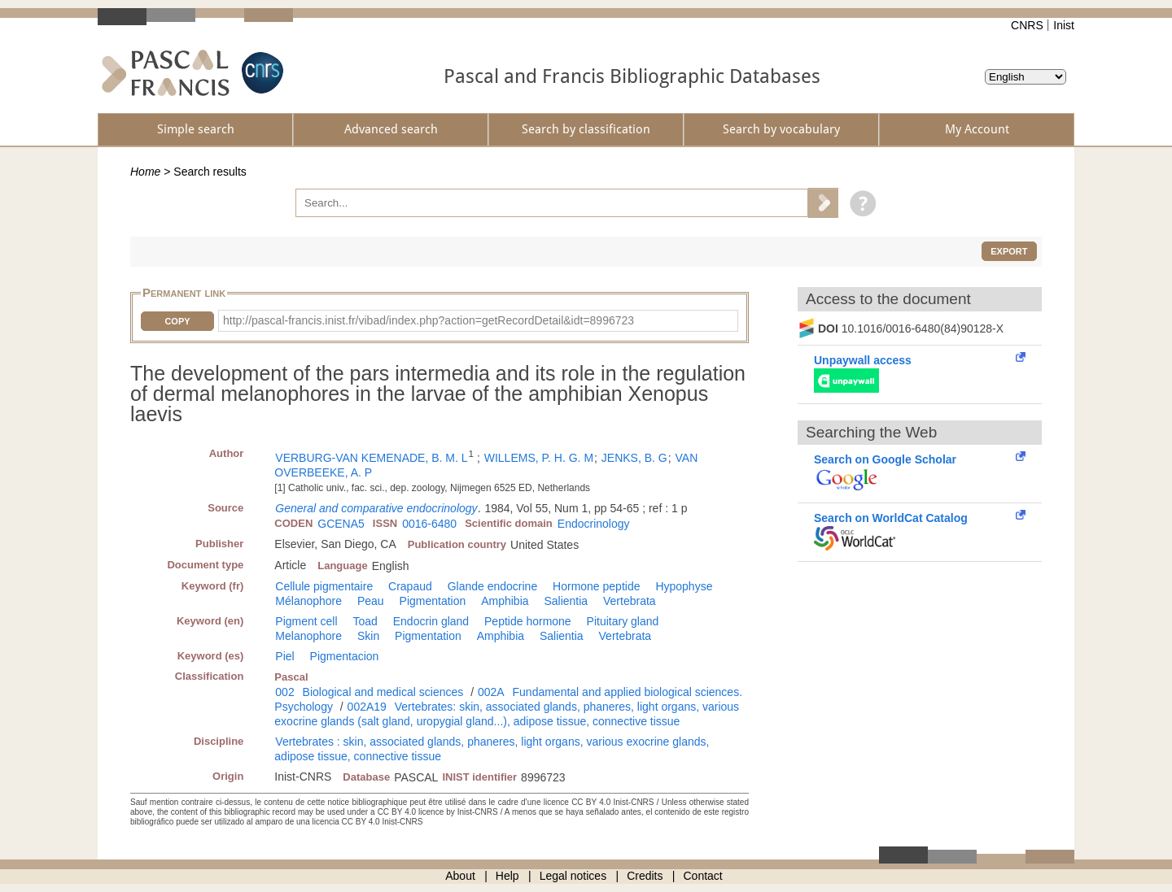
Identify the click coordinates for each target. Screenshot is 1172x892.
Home (145, 171)
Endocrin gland (431, 621)
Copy (177, 321)
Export (1009, 251)
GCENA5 (341, 523)
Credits (645, 875)
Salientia (566, 600)
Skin (368, 635)
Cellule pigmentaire (324, 586)
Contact (703, 875)
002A (491, 691)
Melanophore (308, 635)
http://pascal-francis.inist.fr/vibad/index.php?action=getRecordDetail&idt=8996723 (428, 320)
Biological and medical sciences (383, 691)
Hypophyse (683, 586)
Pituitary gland (623, 621)
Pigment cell (306, 621)
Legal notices (573, 875)
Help (507, 875)
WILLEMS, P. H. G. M (538, 457)
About (460, 875)
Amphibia (504, 600)
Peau (370, 600)
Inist (1063, 25)
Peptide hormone (527, 621)
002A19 (367, 706)
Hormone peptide (596, 586)
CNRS (1027, 25)
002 (284, 691)
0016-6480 (429, 523)
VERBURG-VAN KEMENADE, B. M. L (371, 457)
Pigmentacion (344, 656)
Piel (284, 656)
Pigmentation (433, 600)
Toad (364, 621)
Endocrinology (594, 523)
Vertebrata (629, 600)
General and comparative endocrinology (376, 508)
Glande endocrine (493, 586)
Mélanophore (308, 600)
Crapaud (410, 586)
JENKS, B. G (634, 457)
